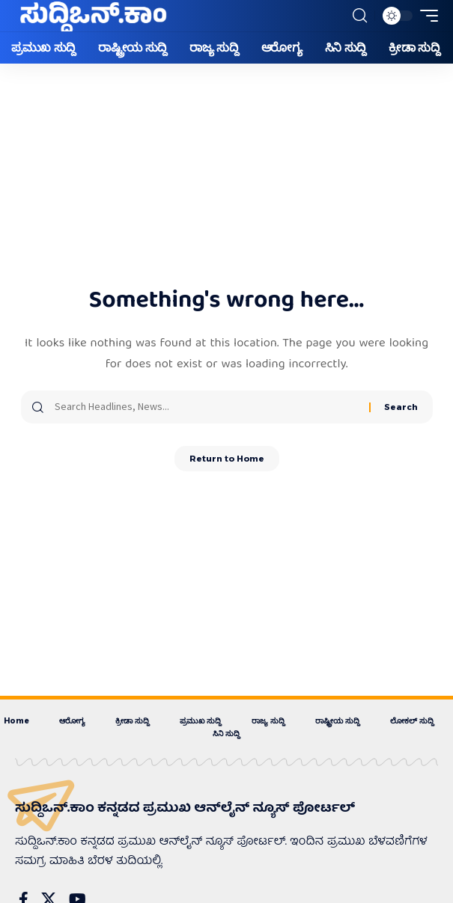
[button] (360, 16)
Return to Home (226, 458)
